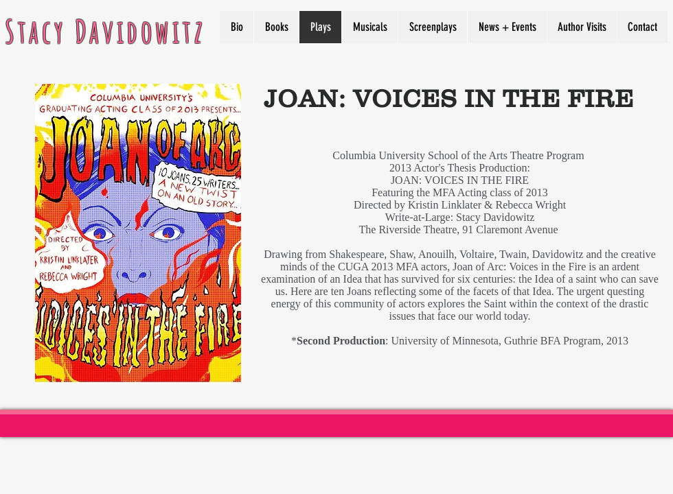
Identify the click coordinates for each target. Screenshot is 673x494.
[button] (582, 27)
